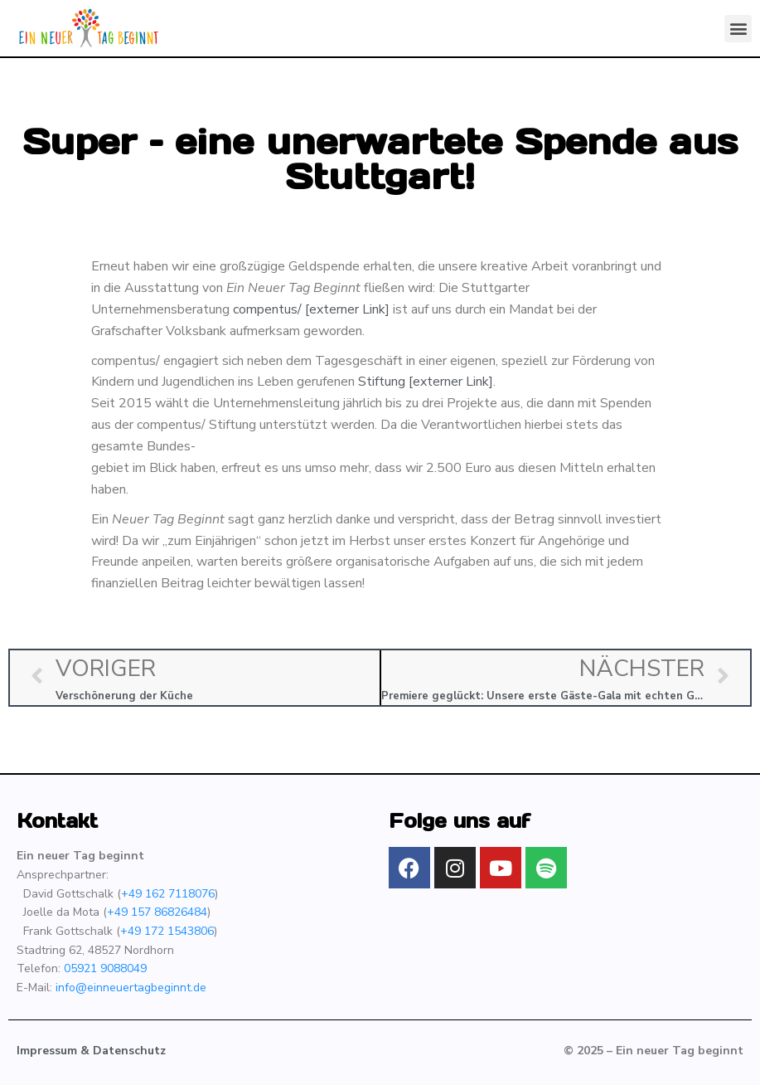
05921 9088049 (105, 968)
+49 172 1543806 (167, 931)
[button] (738, 28)
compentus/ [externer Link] (311, 309)
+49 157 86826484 (157, 912)
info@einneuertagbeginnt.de (131, 987)
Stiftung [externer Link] (425, 381)
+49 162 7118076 (168, 894)
